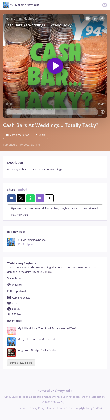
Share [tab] (11, 189)
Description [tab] (15, 162)
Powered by (55, 390)
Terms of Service (17, 408)
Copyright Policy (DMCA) (88, 408)
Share (40, 135)
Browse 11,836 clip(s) (21, 362)
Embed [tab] (22, 189)
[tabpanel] (55, 169)
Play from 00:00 (18, 215)
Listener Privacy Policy (59, 408)
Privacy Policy (37, 408)
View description (17, 135)
